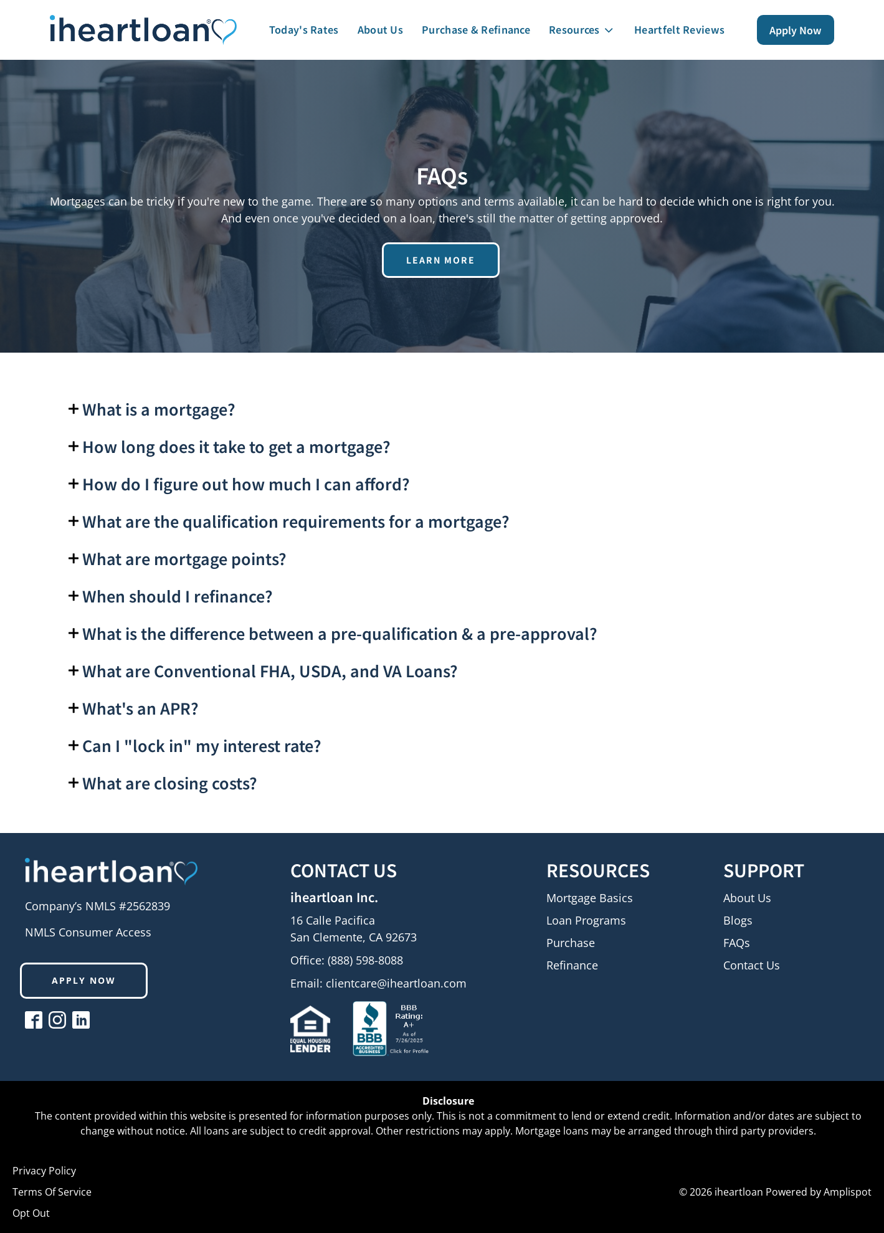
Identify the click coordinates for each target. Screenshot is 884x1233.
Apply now (84, 980)
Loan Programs (586, 921)
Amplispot (848, 1192)
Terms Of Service (52, 1192)
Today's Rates (304, 29)
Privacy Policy (44, 1171)
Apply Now (795, 29)
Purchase (570, 943)
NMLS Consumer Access (88, 932)
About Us (380, 29)
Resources (582, 29)
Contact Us (751, 965)
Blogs (738, 921)
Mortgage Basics (589, 898)
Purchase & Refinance (476, 29)
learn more (440, 260)
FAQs (736, 943)
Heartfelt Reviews (679, 29)
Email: (378, 983)
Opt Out (31, 1213)
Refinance (572, 965)
